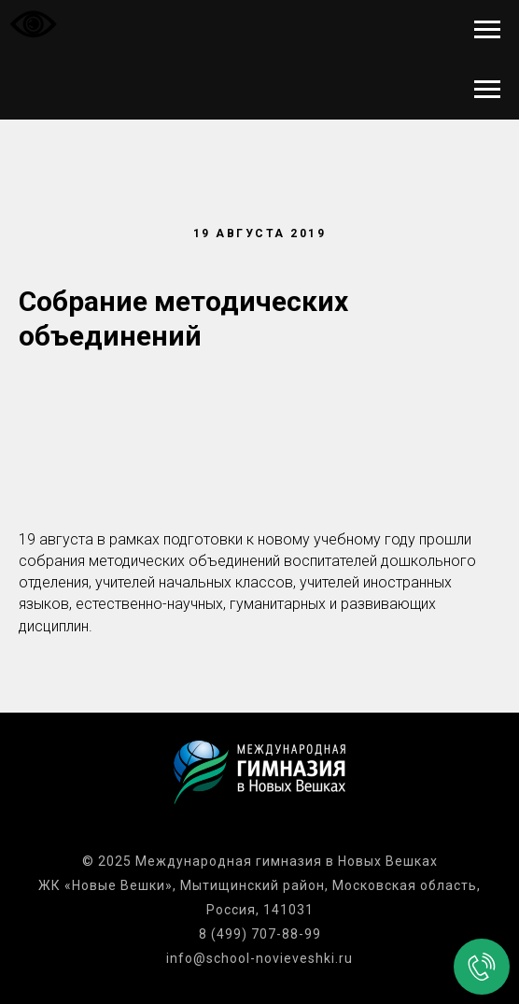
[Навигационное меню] (487, 30)
